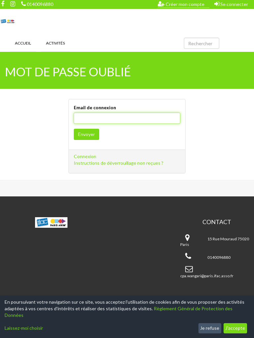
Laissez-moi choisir (24, 328)
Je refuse (209, 328)
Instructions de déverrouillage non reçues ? (118, 163)
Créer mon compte (181, 4)
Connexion (85, 156)
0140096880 (37, 4)
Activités (55, 43)
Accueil (23, 43)
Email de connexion (95, 107)
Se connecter (231, 4)
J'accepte (235, 328)
